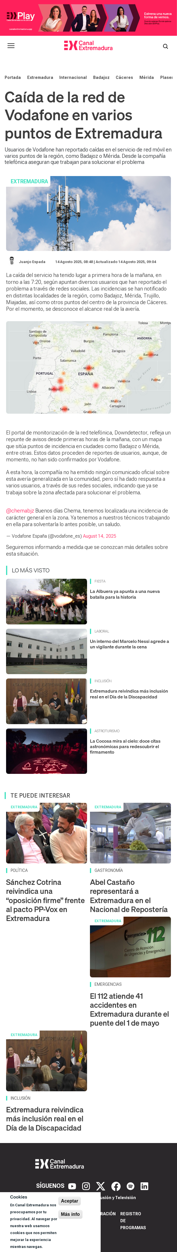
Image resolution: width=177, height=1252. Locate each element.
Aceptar (69, 1201)
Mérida (146, 77)
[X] (101, 1185)
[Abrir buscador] (165, 46)
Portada (13, 77)
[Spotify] (131, 1185)
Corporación (101, 1214)
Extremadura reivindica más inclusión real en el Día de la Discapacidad (129, 693)
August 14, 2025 (99, 536)
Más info (70, 1214)
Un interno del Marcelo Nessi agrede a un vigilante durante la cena (129, 643)
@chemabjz (20, 511)
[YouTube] (73, 1185)
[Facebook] (116, 1185)
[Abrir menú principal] (11, 45)
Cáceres (124, 77)
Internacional (73, 77)
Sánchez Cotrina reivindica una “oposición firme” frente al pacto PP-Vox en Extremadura (45, 900)
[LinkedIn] (144, 1185)
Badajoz (101, 77)
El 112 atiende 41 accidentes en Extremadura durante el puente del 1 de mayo (129, 1009)
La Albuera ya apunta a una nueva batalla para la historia (125, 593)
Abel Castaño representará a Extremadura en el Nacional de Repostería (129, 895)
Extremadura (40, 77)
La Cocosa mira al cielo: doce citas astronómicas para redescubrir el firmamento (125, 746)
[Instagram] (86, 1185)
